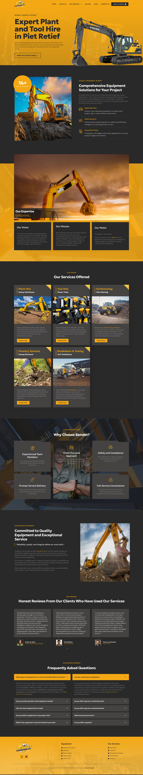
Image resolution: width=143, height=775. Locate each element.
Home (54, 4)
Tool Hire (25, 694)
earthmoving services (111, 328)
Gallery (88, 4)
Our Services (75, 4)
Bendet (114, 238)
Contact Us (105, 4)
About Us (62, 4)
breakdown (73, 390)
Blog (96, 4)
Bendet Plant (41, 551)
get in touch (111, 692)
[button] (29, 55)
